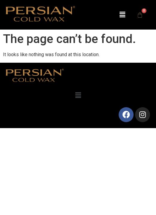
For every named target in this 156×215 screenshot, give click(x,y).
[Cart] (140, 15)
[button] (122, 14)
